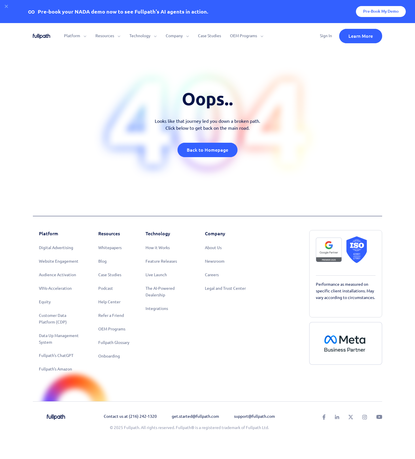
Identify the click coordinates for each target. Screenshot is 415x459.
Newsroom (215, 261)
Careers (212, 274)
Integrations (157, 308)
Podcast (105, 288)
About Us (213, 247)
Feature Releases (161, 261)
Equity (45, 302)
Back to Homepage (207, 150)
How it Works (158, 247)
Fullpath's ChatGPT (56, 355)
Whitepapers (110, 247)
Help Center (109, 302)
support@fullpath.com (254, 416)
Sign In (326, 35)
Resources (104, 35)
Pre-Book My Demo (381, 11)
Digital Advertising (56, 247)
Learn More (360, 36)
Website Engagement (58, 261)
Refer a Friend (111, 315)
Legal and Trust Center (225, 288)
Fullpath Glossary (113, 342)
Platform (72, 35)
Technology (139, 35)
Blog (102, 261)
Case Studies (209, 35)
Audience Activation (57, 274)
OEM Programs (243, 35)
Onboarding (109, 356)
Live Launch (156, 274)
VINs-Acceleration (55, 288)
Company (174, 35)
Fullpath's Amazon (55, 369)
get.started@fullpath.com (195, 416)
